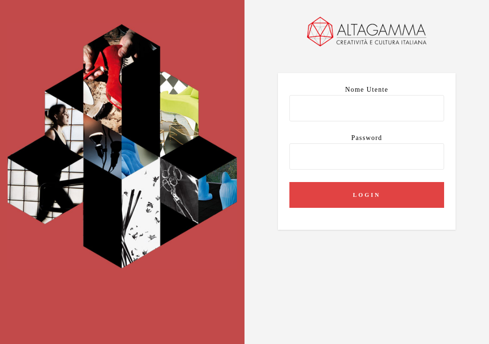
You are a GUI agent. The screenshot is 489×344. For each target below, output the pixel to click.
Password (366, 152)
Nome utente (366, 103)
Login (367, 195)
